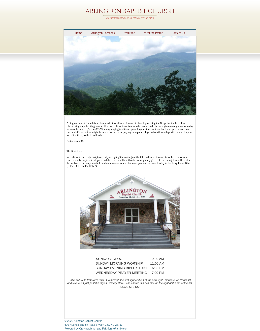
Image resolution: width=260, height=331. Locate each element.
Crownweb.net (87, 328)
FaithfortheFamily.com (115, 328)
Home (78, 33)
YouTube (129, 33)
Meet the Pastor (153, 33)
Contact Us (178, 33)
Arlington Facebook (103, 33)
